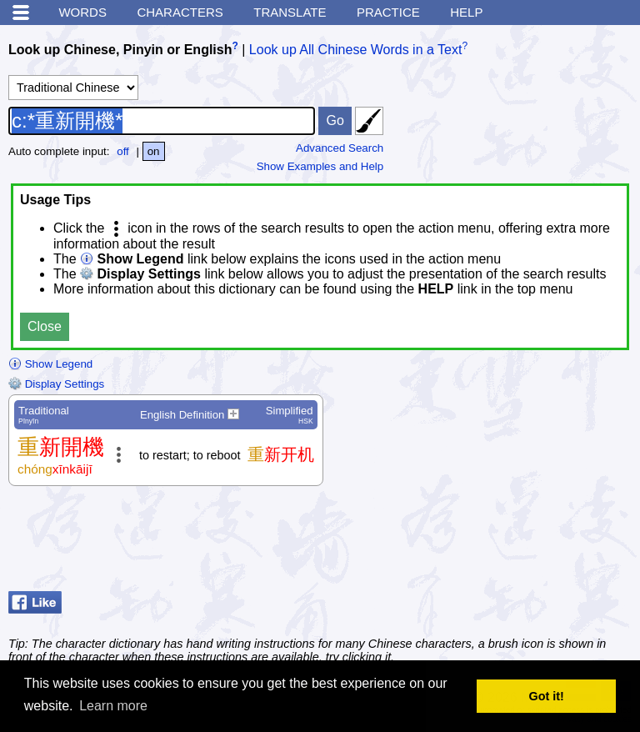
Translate (289, 12)
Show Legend (50, 364)
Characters (179, 12)
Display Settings (56, 384)
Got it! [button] (546, 696)
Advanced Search (339, 148)
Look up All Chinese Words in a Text (355, 50)
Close (45, 326)
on (154, 151)
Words (82, 12)
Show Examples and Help (320, 166)
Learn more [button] (113, 706)
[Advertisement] (498, 542)
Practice (388, 12)
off (123, 151)
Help (466, 12)
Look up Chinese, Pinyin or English (120, 50)
